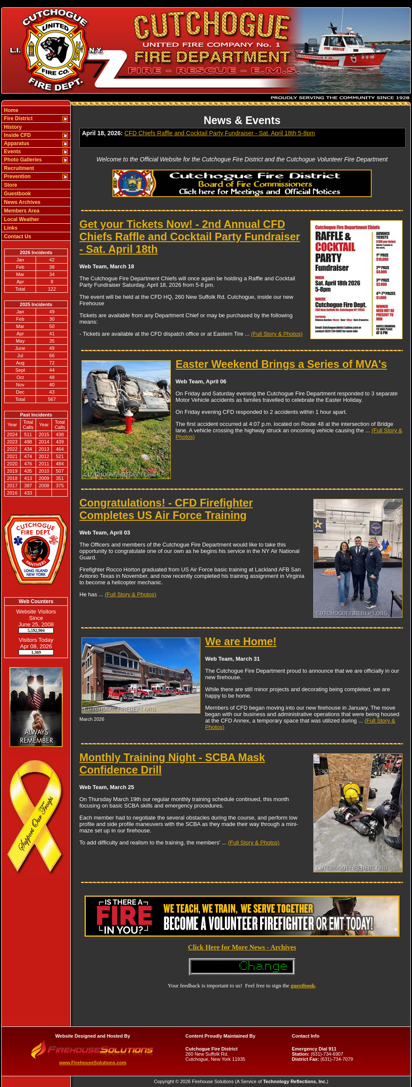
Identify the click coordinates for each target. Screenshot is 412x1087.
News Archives (21, 202)
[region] (36, 173)
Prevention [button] (16, 176)
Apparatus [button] (16, 143)
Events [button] (12, 152)
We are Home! (240, 641)
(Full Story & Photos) (277, 334)
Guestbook (17, 194)
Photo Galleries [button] (22, 160)
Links (10, 228)
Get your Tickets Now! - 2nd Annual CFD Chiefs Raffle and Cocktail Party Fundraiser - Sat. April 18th (189, 236)
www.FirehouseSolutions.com (93, 1062)
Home (10, 110)
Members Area (21, 211)
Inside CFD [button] (17, 135)
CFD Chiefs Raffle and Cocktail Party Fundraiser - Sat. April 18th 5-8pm (219, 133)
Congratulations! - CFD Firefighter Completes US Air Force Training (166, 509)
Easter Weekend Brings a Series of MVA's (281, 364)
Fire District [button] (18, 118)
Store (10, 185)
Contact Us (17, 237)
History (12, 127)
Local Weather (21, 219)
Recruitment (18, 168)
